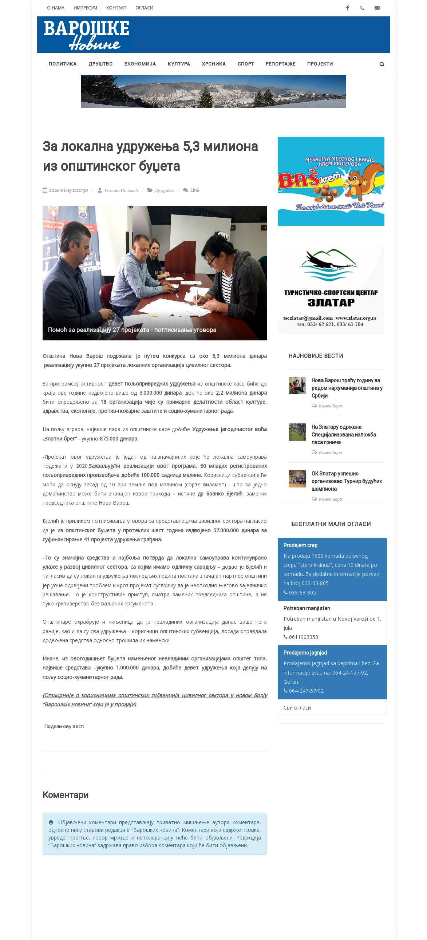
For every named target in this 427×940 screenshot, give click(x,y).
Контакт (116, 8)
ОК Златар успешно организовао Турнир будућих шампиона (347, 481)
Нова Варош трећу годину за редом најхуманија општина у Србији (347, 388)
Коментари (330, 406)
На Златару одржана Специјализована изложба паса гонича (344, 434)
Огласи (144, 8)
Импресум (85, 8)
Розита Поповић (117, 190)
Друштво (164, 190)
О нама (55, 8)
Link (191, 190)
